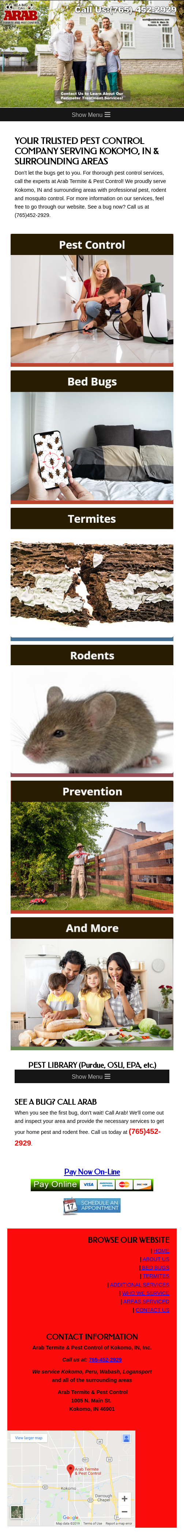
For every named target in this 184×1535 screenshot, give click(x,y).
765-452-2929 (105, 1360)
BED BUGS (155, 1268)
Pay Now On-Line (92, 1172)
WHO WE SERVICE (145, 1293)
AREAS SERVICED (146, 1301)
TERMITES (156, 1276)
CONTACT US (152, 1310)
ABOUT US (156, 1259)
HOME (161, 1251)
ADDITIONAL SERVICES (139, 1285)
